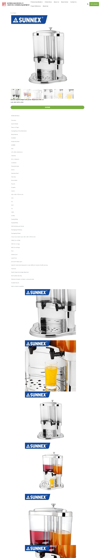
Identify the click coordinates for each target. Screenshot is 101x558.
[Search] (87, 4)
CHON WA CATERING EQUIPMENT (18, 5)
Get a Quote (94, 4)
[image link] (4, 4)
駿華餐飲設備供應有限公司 (15, 3)
